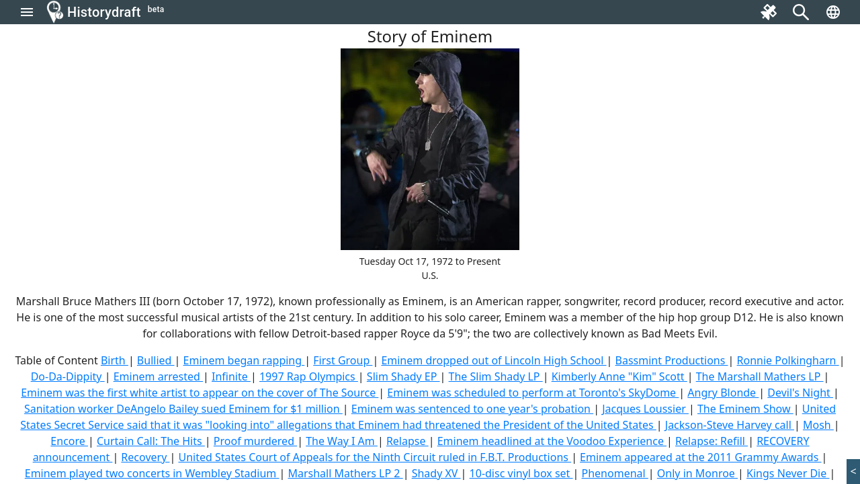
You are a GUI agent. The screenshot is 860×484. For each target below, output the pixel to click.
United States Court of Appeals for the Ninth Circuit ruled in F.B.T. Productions (374, 457)
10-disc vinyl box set (521, 473)
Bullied (156, 360)
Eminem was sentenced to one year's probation (472, 408)
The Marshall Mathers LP (760, 376)
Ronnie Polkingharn (788, 360)
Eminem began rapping (244, 360)
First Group (342, 360)
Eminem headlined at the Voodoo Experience (551, 441)
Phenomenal (615, 473)
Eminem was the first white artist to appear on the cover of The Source (199, 392)
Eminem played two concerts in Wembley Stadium (152, 473)
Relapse (407, 441)
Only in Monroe (697, 473)
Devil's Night (800, 392)
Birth (114, 360)
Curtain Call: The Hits (151, 441)
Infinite (231, 376)
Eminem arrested (158, 376)
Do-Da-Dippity (68, 376)
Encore (69, 441)
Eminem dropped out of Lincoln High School (493, 360)
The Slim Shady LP (496, 376)
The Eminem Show (745, 408)
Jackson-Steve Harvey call (729, 424)
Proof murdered (255, 441)
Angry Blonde (723, 392)
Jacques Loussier (645, 408)
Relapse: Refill (711, 441)
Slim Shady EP (403, 376)
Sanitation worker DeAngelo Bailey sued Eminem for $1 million (183, 408)
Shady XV (436, 473)
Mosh (818, 424)
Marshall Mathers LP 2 (345, 473)
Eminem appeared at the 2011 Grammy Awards (700, 457)
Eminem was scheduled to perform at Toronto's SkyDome (533, 392)
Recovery (145, 457)
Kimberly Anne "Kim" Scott (619, 376)
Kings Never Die (787, 473)
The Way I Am (342, 441)
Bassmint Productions (671, 360)
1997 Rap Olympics (308, 376)
